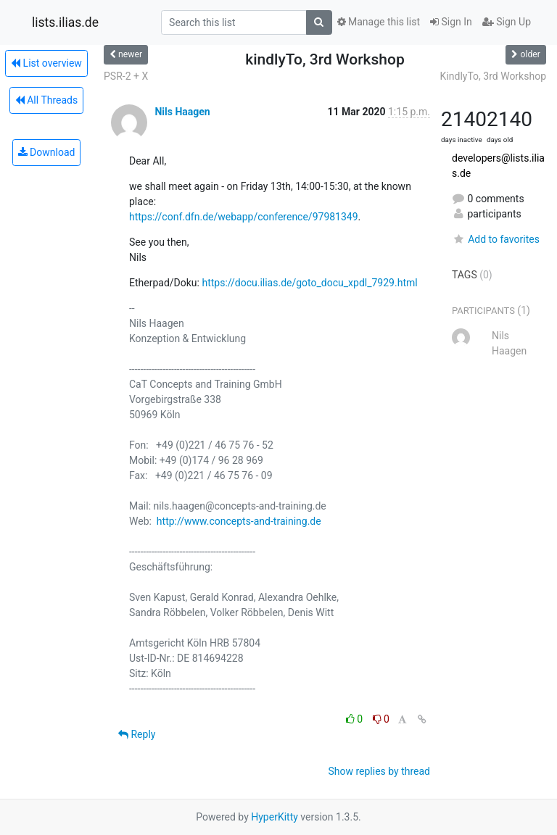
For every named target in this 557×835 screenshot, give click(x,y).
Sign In (451, 22)
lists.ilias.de (65, 22)
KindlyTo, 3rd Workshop (493, 76)
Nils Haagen (182, 111)
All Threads (46, 100)
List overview (46, 63)
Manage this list (378, 22)
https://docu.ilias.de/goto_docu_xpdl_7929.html (309, 282)
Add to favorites (496, 239)
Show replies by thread (379, 771)
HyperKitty (274, 817)
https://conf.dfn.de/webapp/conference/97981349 (243, 217)
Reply (136, 734)
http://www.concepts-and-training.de (239, 521)
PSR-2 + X (126, 76)
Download (46, 152)
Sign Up (506, 22)
